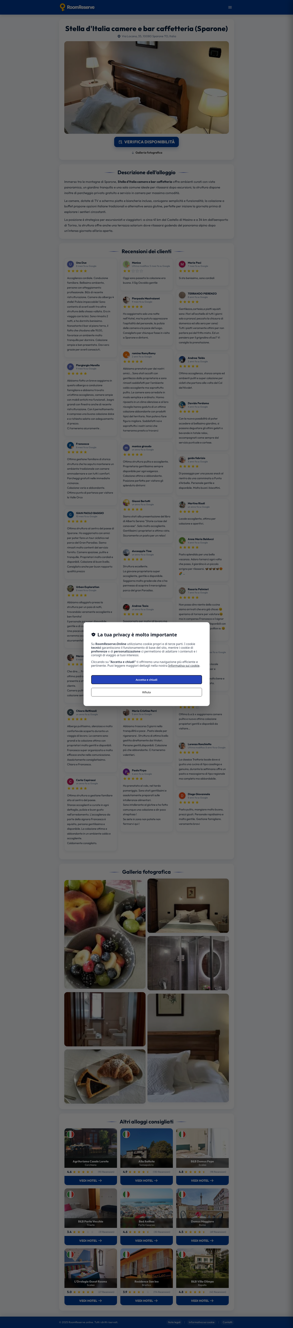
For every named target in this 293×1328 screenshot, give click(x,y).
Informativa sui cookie (184, 666)
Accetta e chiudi (146, 679)
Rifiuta (146, 692)
